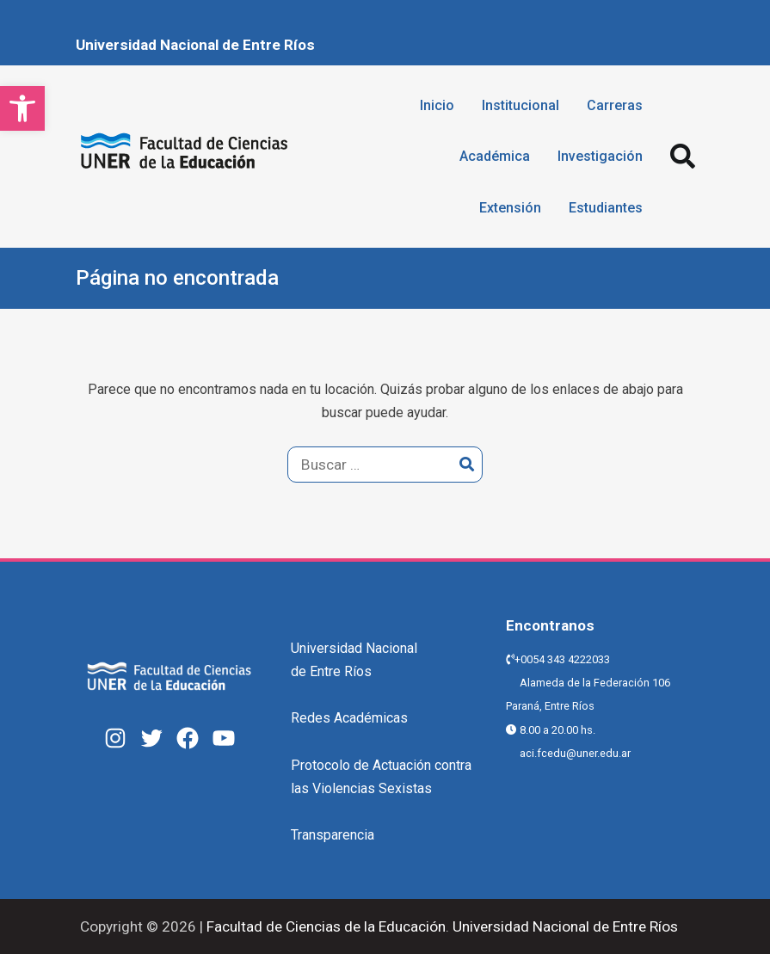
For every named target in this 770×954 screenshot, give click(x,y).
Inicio (437, 105)
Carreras (615, 105)
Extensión (510, 208)
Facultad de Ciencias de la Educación (324, 926)
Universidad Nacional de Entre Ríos (195, 44)
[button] (22, 108)
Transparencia (332, 835)
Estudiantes (606, 208)
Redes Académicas (349, 718)
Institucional (520, 105)
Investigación (600, 156)
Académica (494, 156)
